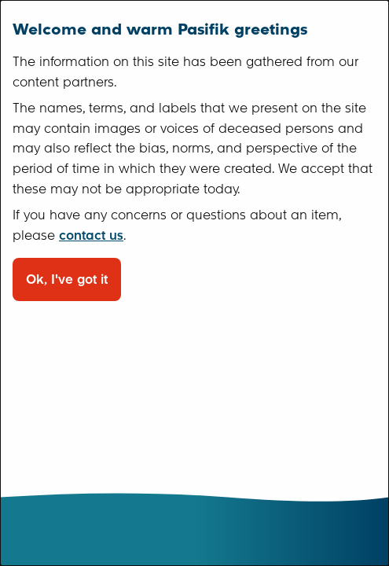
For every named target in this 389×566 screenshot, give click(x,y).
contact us (91, 235)
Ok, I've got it (67, 279)
